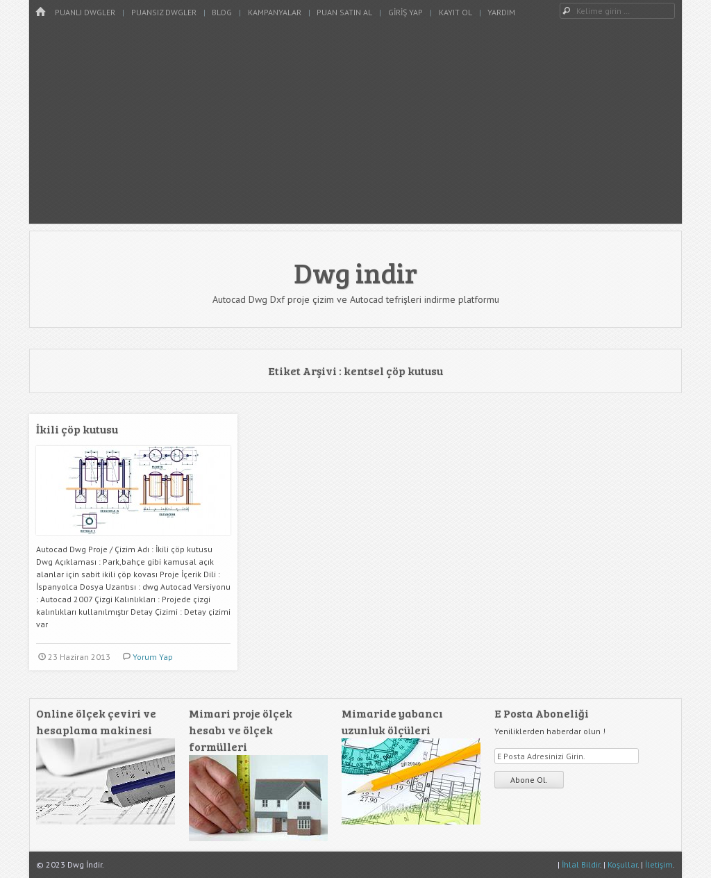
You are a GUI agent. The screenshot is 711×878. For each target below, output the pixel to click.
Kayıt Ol (455, 12)
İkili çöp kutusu (77, 429)
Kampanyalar (274, 12)
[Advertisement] (355, 126)
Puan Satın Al (344, 12)
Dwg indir (355, 272)
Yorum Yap (153, 657)
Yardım (501, 12)
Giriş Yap (405, 12)
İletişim (659, 864)
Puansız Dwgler (163, 12)
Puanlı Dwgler (85, 12)
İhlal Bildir (581, 864)
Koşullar (622, 864)
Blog (222, 12)
